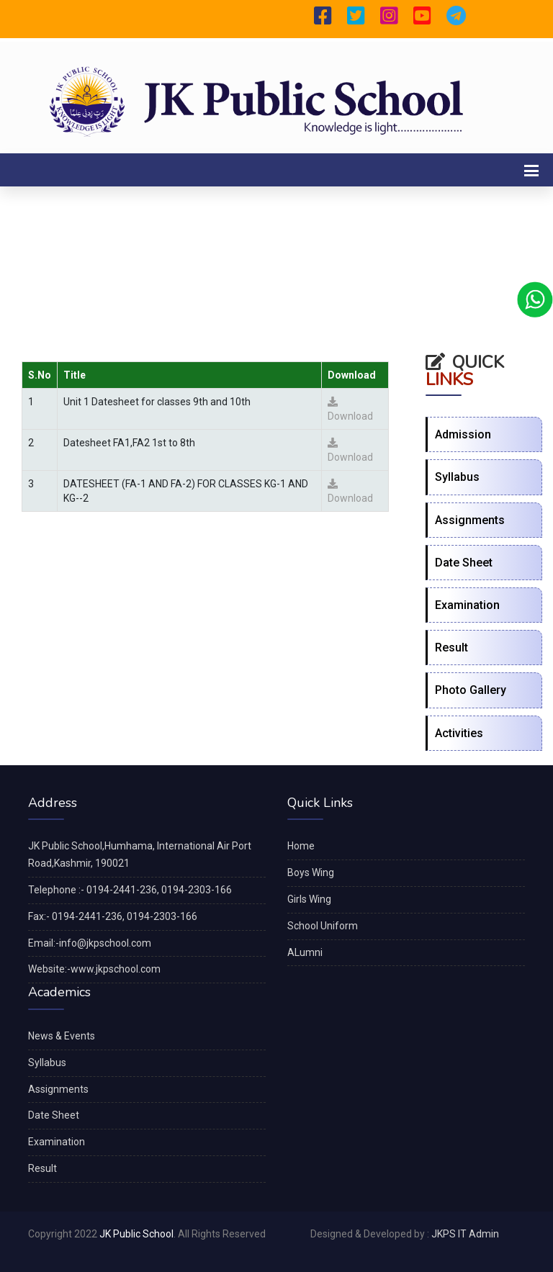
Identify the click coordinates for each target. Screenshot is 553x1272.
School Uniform (322, 926)
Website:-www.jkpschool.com (94, 969)
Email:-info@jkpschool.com (89, 943)
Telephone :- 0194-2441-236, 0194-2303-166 (130, 890)
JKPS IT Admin (465, 1234)
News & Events (61, 1036)
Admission (463, 434)
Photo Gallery (470, 690)
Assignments (470, 520)
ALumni (305, 952)
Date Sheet (464, 562)
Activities (459, 733)
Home (301, 846)
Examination (467, 605)
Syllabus (457, 477)
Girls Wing (309, 899)
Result (451, 647)
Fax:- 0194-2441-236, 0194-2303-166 (112, 916)
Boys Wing (310, 872)
